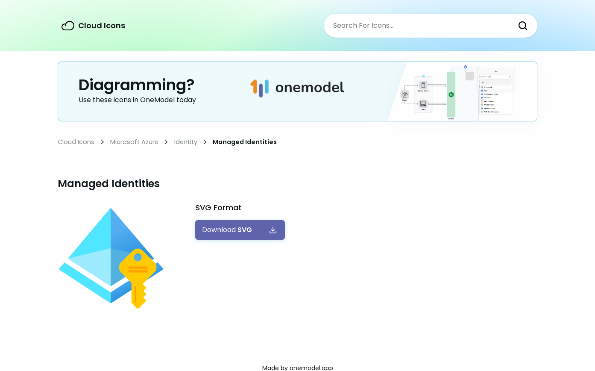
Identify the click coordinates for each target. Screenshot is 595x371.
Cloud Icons (101, 25)
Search (523, 26)
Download (227, 230)
